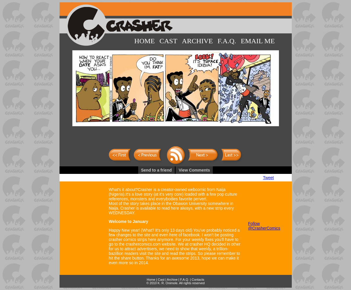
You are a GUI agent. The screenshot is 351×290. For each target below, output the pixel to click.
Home (144, 41)
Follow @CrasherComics (264, 225)
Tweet (268, 177)
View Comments (194, 170)
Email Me (258, 41)
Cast (168, 41)
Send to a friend (156, 170)
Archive (197, 41)
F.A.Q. (226, 41)
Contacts (198, 279)
